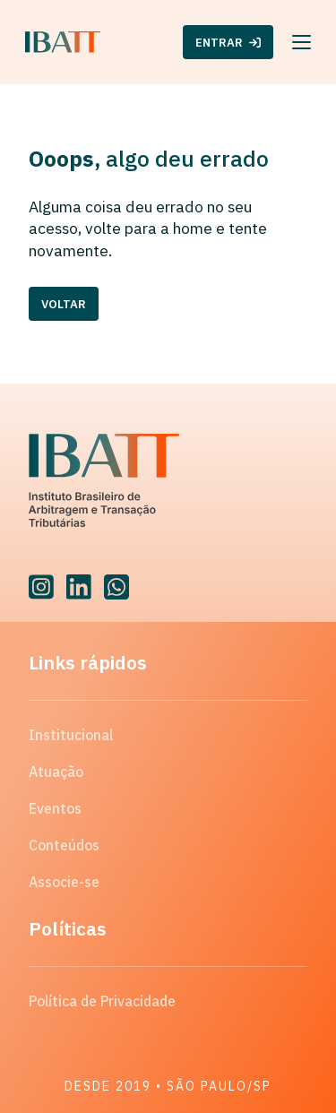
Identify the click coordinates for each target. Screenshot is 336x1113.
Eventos (55, 808)
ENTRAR (228, 42)
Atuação (56, 772)
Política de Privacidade (102, 1001)
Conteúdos (64, 845)
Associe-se (64, 882)
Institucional (71, 735)
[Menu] (301, 42)
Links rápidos (88, 662)
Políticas (68, 928)
